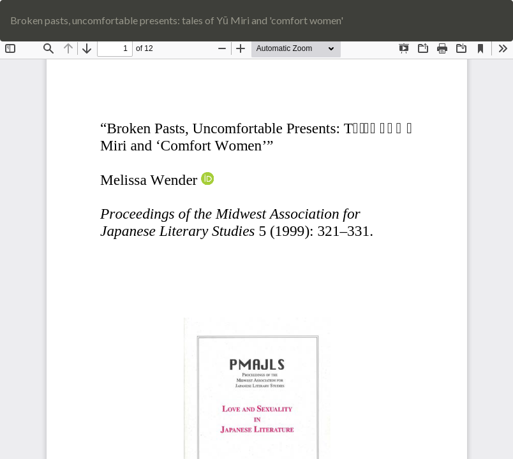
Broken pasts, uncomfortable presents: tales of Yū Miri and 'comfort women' (176, 20)
